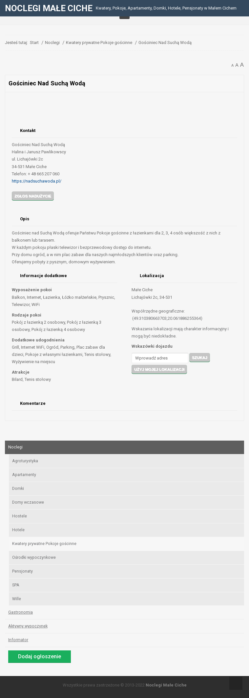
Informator (18, 640)
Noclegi (15, 447)
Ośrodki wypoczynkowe (34, 557)
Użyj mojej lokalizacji (159, 369)
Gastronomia (20, 612)
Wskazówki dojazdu (152, 346)
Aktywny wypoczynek (28, 626)
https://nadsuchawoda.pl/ (36, 181)
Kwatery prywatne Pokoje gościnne (44, 543)
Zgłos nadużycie (32, 196)
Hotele (18, 530)
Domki (18, 488)
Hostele (19, 516)
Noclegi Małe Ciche (166, 685)
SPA (15, 585)
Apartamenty (24, 474)
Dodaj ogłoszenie (39, 656)
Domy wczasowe (28, 502)
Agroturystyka (25, 461)
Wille (16, 599)
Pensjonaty (22, 571)
